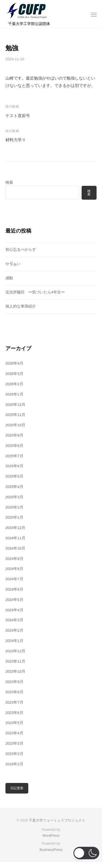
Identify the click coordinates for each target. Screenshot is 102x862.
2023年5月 (14, 723)
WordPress (51, 835)
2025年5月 (14, 476)
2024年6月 (14, 589)
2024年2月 (14, 630)
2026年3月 (14, 374)
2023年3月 (14, 743)
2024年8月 (14, 569)
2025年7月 (14, 456)
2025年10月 (15, 425)
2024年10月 (15, 548)
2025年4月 (14, 487)
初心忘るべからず (20, 249)
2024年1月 (14, 641)
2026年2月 (14, 384)
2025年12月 (15, 405)
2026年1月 (14, 394)
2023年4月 (14, 733)
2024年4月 (14, 610)
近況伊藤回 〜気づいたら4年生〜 (35, 292)
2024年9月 (14, 559)
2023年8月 (14, 692)
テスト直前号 (17, 115)
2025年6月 (14, 466)
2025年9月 (14, 435)
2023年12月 (15, 651)
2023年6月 (14, 713)
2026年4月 (14, 363)
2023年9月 (14, 682)
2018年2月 (14, 764)
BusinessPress (50, 850)
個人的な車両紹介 (20, 306)
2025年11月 (15, 415)
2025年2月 (14, 507)
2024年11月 (15, 538)
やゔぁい (13, 264)
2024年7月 (14, 579)
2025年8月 (14, 446)
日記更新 (16, 788)
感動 (9, 278)
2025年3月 (14, 497)
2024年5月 (14, 600)
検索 (9, 182)
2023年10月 (15, 671)
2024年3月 (14, 620)
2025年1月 (14, 517)
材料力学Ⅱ (15, 139)
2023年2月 (14, 754)
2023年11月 (15, 661)
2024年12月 (15, 528)
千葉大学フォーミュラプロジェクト (57, 820)
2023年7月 (14, 702)
